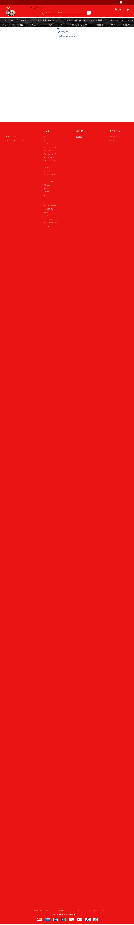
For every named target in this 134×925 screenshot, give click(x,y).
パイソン (46, 226)
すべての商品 (48, 140)
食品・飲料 (47, 171)
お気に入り (113, 137)
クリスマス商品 (48, 181)
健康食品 (46, 212)
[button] (126, 10)
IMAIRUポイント (49, 188)
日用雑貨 (46, 167)
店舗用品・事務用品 (50, 174)
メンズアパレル (48, 219)
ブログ (46, 143)
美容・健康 (47, 150)
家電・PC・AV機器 (50, 157)
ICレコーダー (48, 216)
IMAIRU (9, 8)
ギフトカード (48, 198)
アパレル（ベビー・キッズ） (52, 205)
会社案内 (46, 191)
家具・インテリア (49, 161)
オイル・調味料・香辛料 (51, 222)
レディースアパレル (50, 147)
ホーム (46, 137)
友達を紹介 (47, 185)
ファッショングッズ (50, 154)
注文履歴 (46, 195)
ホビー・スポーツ (49, 164)
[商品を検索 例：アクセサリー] (63, 13)
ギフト (46, 178)
